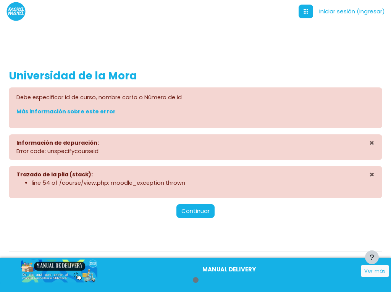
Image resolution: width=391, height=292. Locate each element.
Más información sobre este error (85, 112)
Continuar (195, 212)
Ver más (375, 270)
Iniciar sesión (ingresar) (352, 11)
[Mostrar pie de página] (372, 257)
